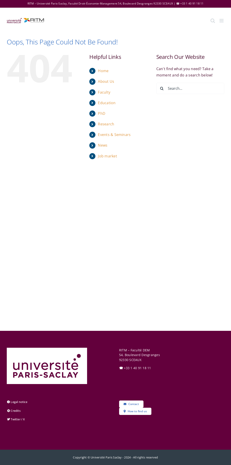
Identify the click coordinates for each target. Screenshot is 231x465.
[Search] (162, 88)
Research (106, 124)
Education (107, 102)
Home (103, 70)
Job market (107, 156)
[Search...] (190, 88)
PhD (101, 113)
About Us (106, 81)
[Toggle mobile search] (212, 20)
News (102, 145)
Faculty (104, 92)
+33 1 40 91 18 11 (135, 368)
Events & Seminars (114, 134)
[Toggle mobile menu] (221, 20)
